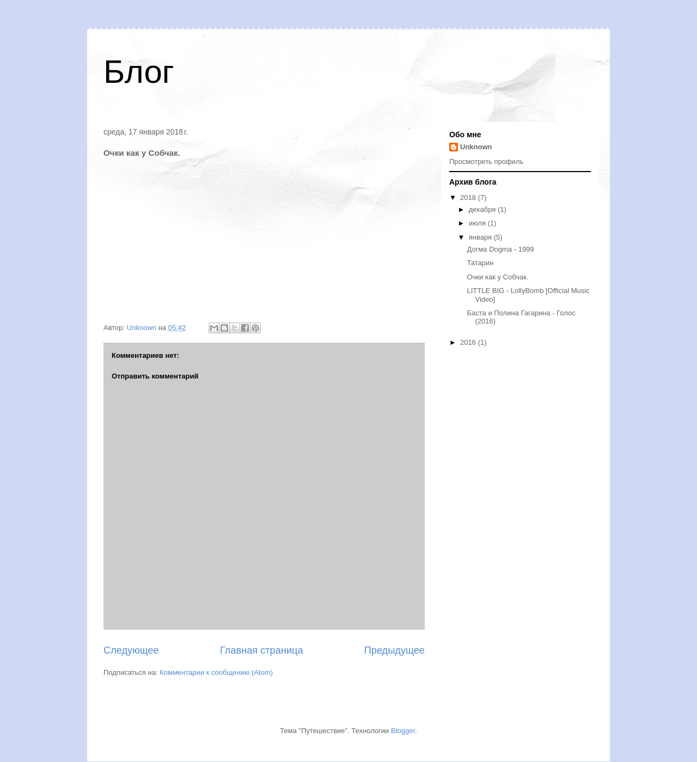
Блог (138, 71)
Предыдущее (394, 650)
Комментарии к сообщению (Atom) (216, 672)
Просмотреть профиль (486, 161)
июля (478, 223)
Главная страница (261, 650)
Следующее (131, 650)
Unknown (476, 147)
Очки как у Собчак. (497, 277)
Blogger (403, 731)
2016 (469, 342)
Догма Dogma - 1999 (500, 249)
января (481, 237)
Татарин (480, 263)
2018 (469, 197)
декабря (483, 209)
